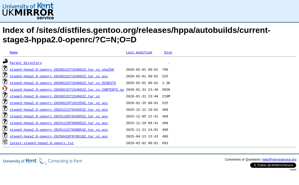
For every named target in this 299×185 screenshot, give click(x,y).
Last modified (139, 52)
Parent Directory (26, 62)
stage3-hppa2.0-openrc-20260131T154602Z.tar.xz (55, 96)
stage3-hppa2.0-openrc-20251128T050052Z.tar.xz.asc (59, 123)
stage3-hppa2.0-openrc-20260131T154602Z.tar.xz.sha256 (62, 69)
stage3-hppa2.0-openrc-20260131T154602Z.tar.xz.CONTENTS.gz (67, 89)
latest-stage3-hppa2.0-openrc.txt (42, 143)
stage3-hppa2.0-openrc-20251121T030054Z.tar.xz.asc (59, 129)
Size (168, 52)
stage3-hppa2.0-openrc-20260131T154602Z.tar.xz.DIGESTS (63, 82)
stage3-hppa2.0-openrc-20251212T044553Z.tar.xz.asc (59, 109)
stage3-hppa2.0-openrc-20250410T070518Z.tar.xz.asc (59, 136)
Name (14, 52)
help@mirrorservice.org (279, 159)
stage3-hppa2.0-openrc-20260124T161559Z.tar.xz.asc (59, 102)
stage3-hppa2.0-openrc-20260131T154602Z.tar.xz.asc (59, 76)
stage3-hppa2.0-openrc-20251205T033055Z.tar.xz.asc (59, 116)
